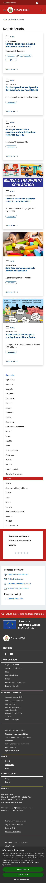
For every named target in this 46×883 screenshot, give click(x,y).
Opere (8, 445)
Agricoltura (10, 379)
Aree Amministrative (13, 668)
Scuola (8, 478)
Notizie (8, 761)
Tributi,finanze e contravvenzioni (18, 737)
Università (10, 516)
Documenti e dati (11, 686)
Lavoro (8, 436)
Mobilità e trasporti (12, 719)
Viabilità (9, 521)
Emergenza (10, 422)
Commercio (10, 398)
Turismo (9, 507)
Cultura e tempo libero (14, 700)
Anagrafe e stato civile (14, 697)
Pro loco (9, 464)
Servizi (8, 483)
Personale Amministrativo (15, 682)
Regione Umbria (9, 2)
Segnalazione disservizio (14, 824)
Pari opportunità (12, 450)
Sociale (8, 492)
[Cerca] (41, 10)
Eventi (7, 782)
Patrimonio (10, 455)
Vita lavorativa (11, 704)
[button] (23, 879)
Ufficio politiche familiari (15, 511)
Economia (9, 412)
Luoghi (7, 778)
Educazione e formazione (14, 730)
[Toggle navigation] (4, 9)
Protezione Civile (12, 469)
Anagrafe (9, 389)
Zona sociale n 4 (12, 525)
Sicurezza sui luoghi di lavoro (17, 488)
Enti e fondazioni (11, 675)
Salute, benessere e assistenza (17, 743)
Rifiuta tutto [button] (23, 875)
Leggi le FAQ (10, 828)
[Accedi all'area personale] (37, 3)
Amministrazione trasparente (16, 842)
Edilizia (8, 417)
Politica (8, 459)
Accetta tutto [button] (23, 869)
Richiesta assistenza (13, 831)
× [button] (43, 849)
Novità (13, 19)
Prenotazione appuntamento (16, 820)
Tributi (8, 502)
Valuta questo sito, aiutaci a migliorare (23, 614)
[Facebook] (5, 654)
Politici (7, 678)
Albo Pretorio (10, 846)
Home (5, 19)
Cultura (8, 407)
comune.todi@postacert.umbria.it (18, 807)
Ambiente (9, 384)
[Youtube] (11, 654)
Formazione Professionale (15, 426)
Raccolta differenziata (14, 473)
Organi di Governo (12, 664)
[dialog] (23, 865)
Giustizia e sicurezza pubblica (16, 734)
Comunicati (9, 764)
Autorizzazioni (10, 747)
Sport (8, 497)
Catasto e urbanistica (13, 713)
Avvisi (9, 37)
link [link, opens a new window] (9, 865)
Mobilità (9, 440)
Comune (9, 403)
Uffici (7, 671)
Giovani (8, 431)
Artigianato (10, 393)
